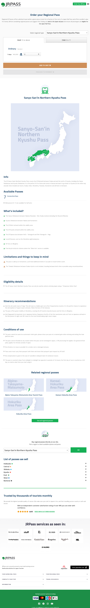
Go (78, 450)
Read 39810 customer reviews (45, 512)
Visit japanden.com (79, 567)
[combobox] (67, 32)
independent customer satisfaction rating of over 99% (42, 505)
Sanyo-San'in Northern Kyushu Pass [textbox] (63, 32)
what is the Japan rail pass (55, 21)
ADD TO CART (45, 65)
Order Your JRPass (79, 4)
